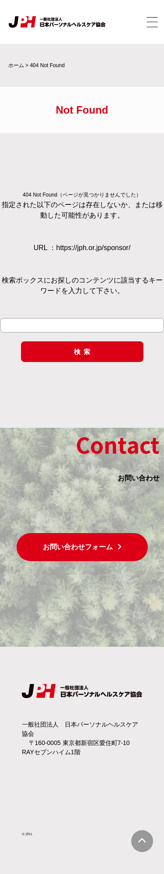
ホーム (16, 65)
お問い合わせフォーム (82, 547)
